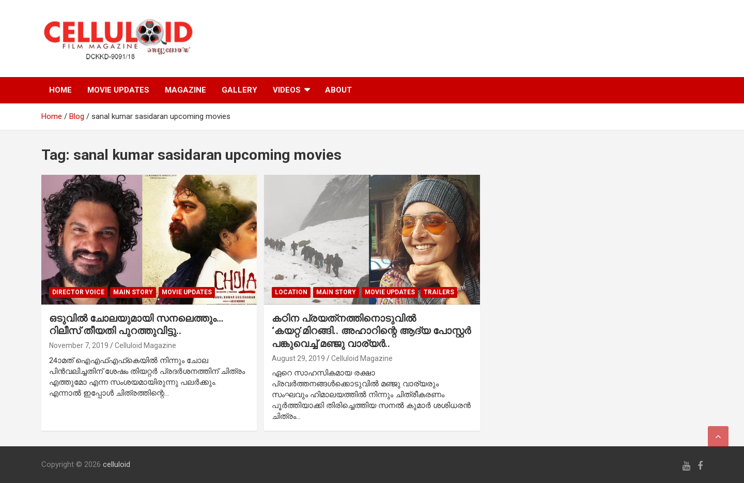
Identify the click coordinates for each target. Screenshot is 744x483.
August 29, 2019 (298, 358)
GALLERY (239, 90)
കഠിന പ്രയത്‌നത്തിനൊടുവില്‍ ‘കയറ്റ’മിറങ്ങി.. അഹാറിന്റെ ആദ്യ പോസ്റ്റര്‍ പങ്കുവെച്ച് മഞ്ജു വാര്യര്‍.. (371, 331)
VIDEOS (287, 90)
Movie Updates (187, 292)
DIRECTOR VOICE (78, 292)
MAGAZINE (185, 90)
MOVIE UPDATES (118, 90)
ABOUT (338, 90)
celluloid (116, 464)
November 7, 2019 (79, 345)
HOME (60, 90)
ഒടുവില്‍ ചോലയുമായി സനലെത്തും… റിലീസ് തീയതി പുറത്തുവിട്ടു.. (136, 324)
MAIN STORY (133, 292)
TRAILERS (439, 292)
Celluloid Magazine (145, 345)
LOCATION (291, 292)
